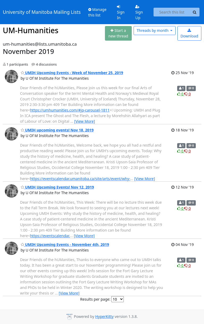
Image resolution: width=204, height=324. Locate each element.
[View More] (84, 121)
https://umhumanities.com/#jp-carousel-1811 (69, 110)
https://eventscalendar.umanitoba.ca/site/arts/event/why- (80, 178)
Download (189, 34)
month (153, 30)
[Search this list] (172, 12)
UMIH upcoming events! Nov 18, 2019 (57, 130)
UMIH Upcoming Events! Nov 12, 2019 (57, 187)
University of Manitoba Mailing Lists (42, 12)
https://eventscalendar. (50, 235)
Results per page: (95, 299)
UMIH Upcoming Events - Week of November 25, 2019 (72, 72)
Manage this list (97, 12)
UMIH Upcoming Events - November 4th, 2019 (65, 244)
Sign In (121, 12)
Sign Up (139, 12)
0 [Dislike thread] (187, 93)
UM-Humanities (30, 30)
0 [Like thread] (180, 93)
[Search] (194, 12)
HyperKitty (104, 316)
